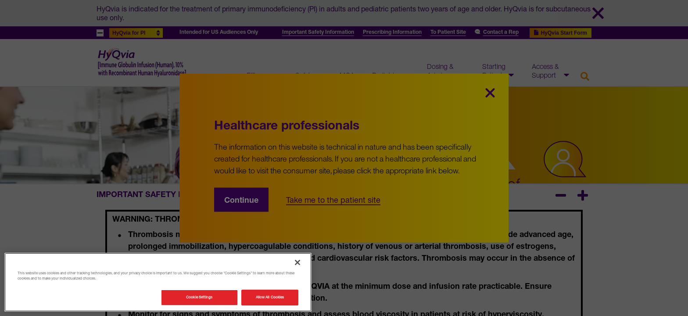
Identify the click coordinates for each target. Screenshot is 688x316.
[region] (158, 282)
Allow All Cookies (270, 297)
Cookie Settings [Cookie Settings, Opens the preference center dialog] (199, 297)
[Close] (297, 262)
